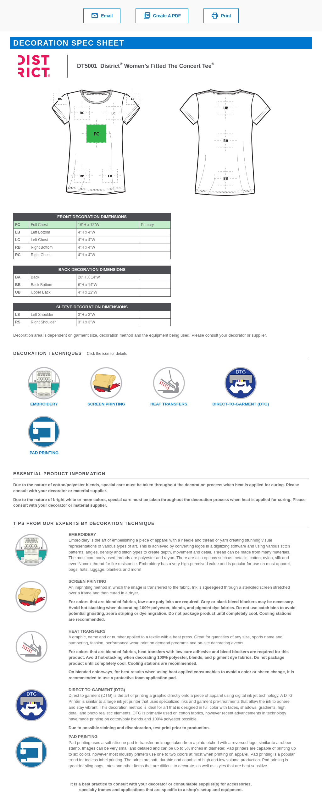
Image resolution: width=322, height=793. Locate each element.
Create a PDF (162, 15)
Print (221, 15)
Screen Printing (106, 404)
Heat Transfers (168, 404)
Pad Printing (44, 452)
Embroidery (44, 404)
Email (102, 15)
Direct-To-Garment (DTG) (240, 404)
